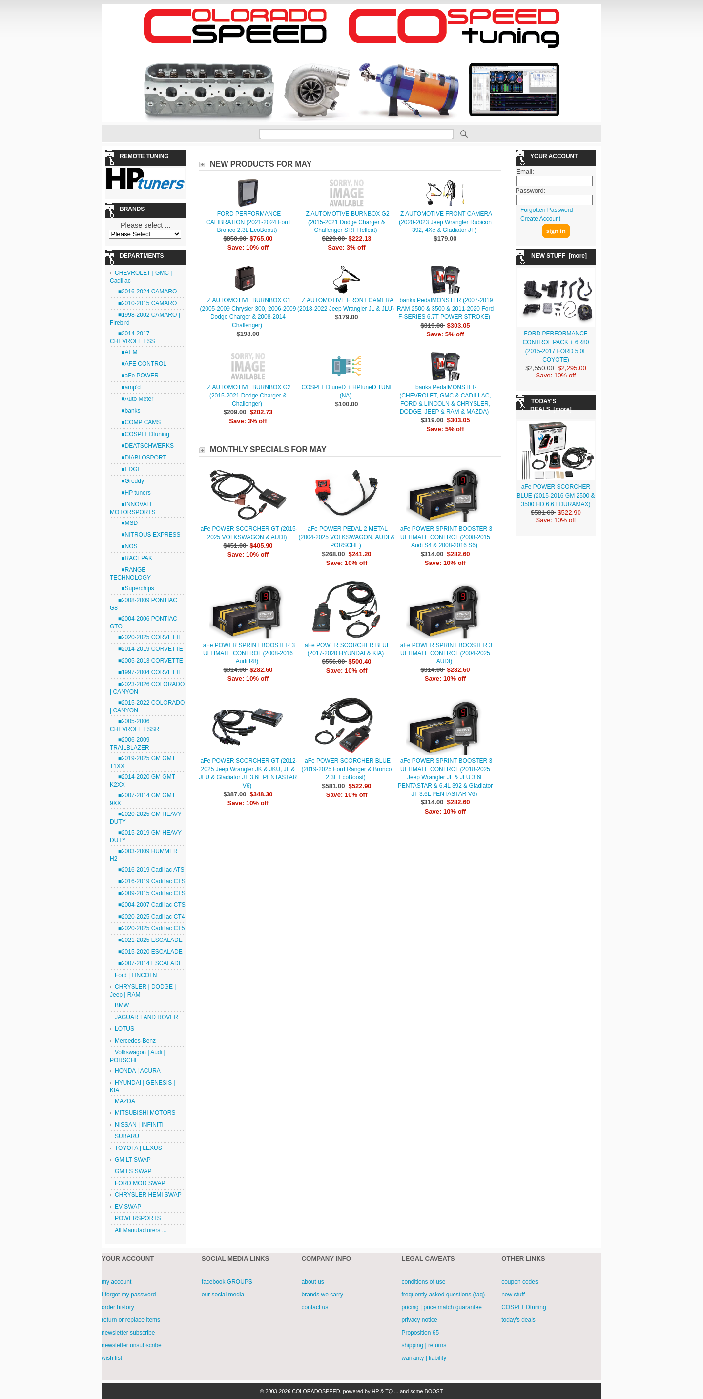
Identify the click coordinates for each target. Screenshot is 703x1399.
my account (116, 1281)
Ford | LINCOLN (136, 975)
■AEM (126, 352)
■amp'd (128, 387)
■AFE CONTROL (140, 363)
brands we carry (322, 1294)
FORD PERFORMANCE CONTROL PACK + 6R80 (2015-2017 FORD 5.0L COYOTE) (556, 342)
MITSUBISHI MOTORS (145, 1112)
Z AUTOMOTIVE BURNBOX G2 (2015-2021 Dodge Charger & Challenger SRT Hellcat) (347, 222)
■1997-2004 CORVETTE (149, 672)
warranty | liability (423, 1358)
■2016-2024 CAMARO (146, 291)
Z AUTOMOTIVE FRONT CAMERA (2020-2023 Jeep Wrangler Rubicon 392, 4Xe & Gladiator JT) (445, 222)
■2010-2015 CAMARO (146, 303)
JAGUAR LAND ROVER (146, 1017)
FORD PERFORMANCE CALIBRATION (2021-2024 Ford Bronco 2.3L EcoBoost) (248, 222)
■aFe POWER (137, 375)
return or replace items (131, 1319)
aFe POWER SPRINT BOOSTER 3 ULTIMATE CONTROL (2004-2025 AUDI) (446, 653)
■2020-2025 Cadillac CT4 (150, 916)
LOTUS (124, 1028)
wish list (112, 1358)
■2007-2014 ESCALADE (149, 963)
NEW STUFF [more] (559, 255)
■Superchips (134, 588)
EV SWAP (128, 1206)
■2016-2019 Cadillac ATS (149, 869)
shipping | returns (423, 1345)
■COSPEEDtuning (142, 434)
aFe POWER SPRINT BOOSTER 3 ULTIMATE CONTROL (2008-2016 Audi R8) (249, 653)
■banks (128, 410)
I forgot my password (129, 1294)
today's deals (518, 1319)
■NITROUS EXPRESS (148, 534)
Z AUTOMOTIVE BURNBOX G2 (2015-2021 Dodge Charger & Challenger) (248, 395)
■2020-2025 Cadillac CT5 (150, 928)
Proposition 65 (420, 1332)
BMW (122, 1005)
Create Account (540, 218)
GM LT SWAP (133, 1159)
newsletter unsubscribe (132, 1345)
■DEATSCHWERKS (144, 445)
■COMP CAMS (138, 422)
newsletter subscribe (128, 1332)
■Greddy (129, 481)
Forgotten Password (546, 210)
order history (118, 1307)
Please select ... (145, 225)
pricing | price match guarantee (441, 1307)
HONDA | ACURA (138, 1070)
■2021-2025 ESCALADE (149, 940)
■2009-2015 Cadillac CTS (150, 893)
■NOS (126, 546)
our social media (223, 1294)
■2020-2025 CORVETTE (149, 637)
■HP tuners (133, 492)
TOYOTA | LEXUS (138, 1148)
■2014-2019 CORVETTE (149, 649)
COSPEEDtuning (523, 1307)
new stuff (513, 1294)
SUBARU (127, 1136)
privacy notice (419, 1319)
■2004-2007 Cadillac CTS (150, 904)
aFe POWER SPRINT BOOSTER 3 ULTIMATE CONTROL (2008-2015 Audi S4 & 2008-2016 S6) (446, 537)
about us (313, 1281)
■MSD (126, 523)
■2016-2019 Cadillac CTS (150, 881)
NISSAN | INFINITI (139, 1124)
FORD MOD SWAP (140, 1183)
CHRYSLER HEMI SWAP (148, 1194)
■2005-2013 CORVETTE (149, 660)
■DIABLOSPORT (140, 457)
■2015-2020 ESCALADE (149, 951)
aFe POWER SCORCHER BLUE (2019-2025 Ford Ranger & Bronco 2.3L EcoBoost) (347, 769)
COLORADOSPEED (316, 1391)
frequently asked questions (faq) (443, 1294)
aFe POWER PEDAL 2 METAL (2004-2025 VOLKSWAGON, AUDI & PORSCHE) (347, 537)
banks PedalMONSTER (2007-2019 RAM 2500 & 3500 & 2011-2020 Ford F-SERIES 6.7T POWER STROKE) (445, 308)
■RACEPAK (133, 558)
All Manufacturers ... (141, 1230)
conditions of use (423, 1281)
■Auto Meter (134, 399)
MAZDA (125, 1101)
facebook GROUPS (227, 1281)
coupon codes (519, 1281)
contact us (315, 1307)
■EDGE (128, 469)
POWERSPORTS (138, 1218)
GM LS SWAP (133, 1171)
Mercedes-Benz (135, 1040)
